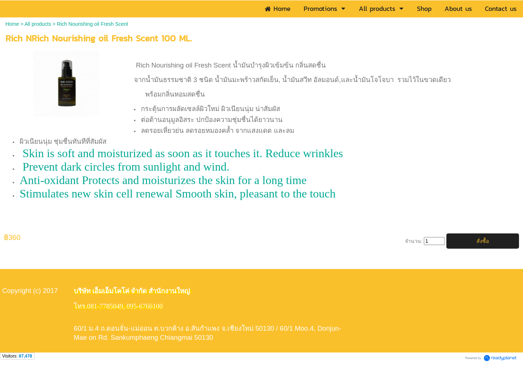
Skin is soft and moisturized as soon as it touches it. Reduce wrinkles (181, 153)
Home (12, 24)
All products (38, 24)
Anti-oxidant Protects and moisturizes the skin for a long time (163, 180)
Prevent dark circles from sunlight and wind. (125, 166)
